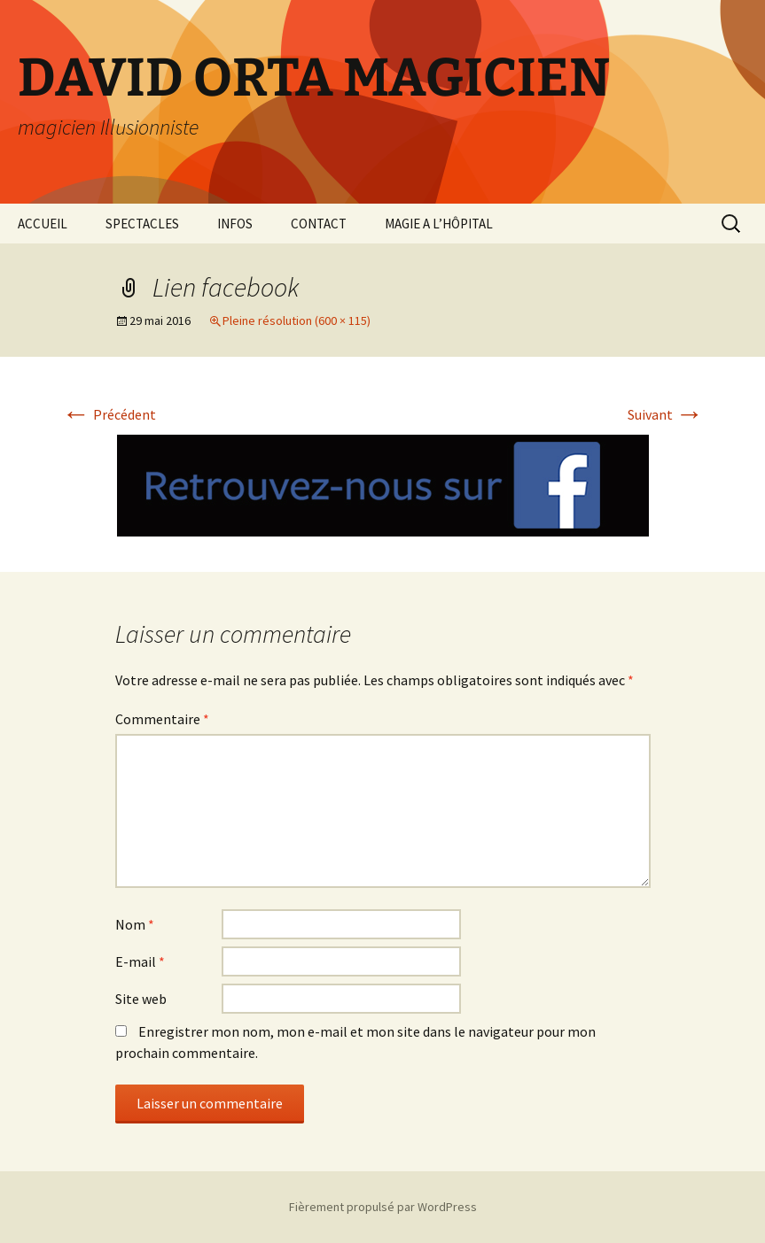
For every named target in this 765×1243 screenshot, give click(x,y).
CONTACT (319, 223)
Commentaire (162, 719)
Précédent (109, 414)
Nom (134, 924)
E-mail (140, 961)
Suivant (666, 414)
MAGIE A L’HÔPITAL (439, 223)
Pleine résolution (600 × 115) (296, 320)
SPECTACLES (142, 223)
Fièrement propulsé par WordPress (383, 1207)
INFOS (235, 223)
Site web (141, 999)
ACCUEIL (42, 223)
